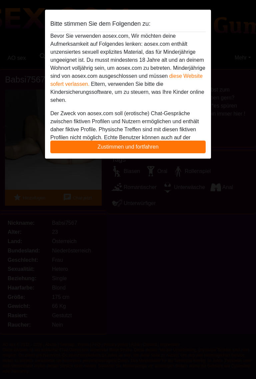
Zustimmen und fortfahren (127, 147)
